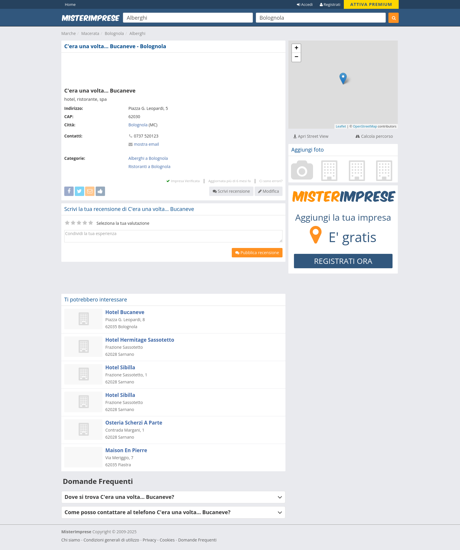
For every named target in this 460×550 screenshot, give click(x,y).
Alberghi (137, 33)
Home (70, 4)
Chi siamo (70, 540)
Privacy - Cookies (159, 540)
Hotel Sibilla (120, 367)
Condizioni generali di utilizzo (111, 540)
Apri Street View (310, 136)
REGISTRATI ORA (343, 261)
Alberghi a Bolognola (148, 158)
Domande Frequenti (197, 540)
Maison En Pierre (126, 450)
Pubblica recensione (257, 252)
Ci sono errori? (271, 181)
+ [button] (296, 48)
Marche (68, 33)
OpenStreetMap (365, 126)
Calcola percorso (374, 136)
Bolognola (114, 33)
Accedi (305, 4)
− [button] (296, 57)
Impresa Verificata (182, 181)
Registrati (330, 4)
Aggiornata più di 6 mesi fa (229, 181)
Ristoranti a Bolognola (149, 166)
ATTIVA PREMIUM (371, 4)
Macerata (90, 33)
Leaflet (341, 126)
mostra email (146, 144)
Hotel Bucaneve (124, 312)
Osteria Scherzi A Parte (133, 422)
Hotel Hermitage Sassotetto (139, 339)
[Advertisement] (173, 69)
